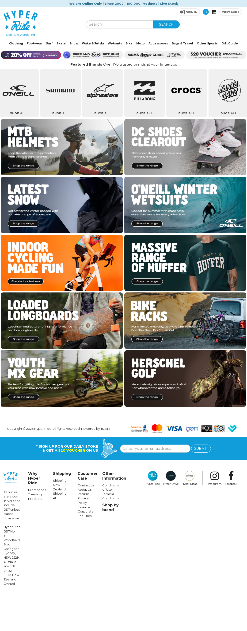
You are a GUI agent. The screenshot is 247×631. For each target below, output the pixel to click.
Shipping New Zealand (60, 523)
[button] (189, 12)
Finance (84, 545)
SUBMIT (201, 487)
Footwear (34, 43)
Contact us (86, 523)
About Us (84, 527)
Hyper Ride (152, 516)
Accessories (158, 43)
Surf (49, 43)
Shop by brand (110, 545)
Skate (61, 43)
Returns (83, 532)
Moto (140, 43)
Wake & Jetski (93, 43)
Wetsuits (115, 43)
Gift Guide (229, 43)
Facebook (231, 516)
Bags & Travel (182, 43)
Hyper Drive (171, 516)
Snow (73, 43)
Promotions (37, 528)
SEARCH (166, 24)
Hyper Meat (189, 516)
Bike (129, 43)
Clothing (16, 43)
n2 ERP (106, 467)
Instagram (215, 516)
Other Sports (207, 43)
